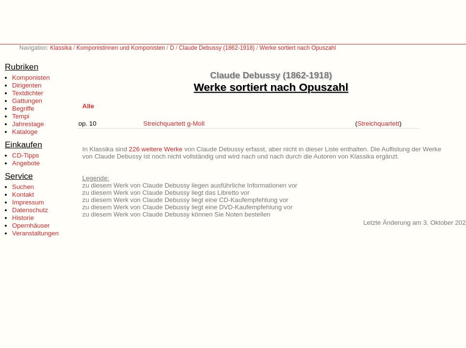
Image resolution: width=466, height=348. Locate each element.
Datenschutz (30, 210)
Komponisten (31, 77)
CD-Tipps (25, 155)
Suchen (23, 186)
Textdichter (27, 93)
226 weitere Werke (155, 149)
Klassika (61, 47)
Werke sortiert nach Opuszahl (297, 47)
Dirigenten (27, 85)
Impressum (28, 202)
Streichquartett (378, 123)
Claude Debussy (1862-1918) (217, 47)
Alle (88, 106)
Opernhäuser (31, 225)
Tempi (21, 116)
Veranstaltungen (35, 233)
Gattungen (27, 100)
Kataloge (25, 131)
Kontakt (23, 194)
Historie (23, 217)
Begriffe (23, 108)
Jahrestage (28, 124)
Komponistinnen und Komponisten (120, 47)
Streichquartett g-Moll (174, 123)
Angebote (26, 163)
